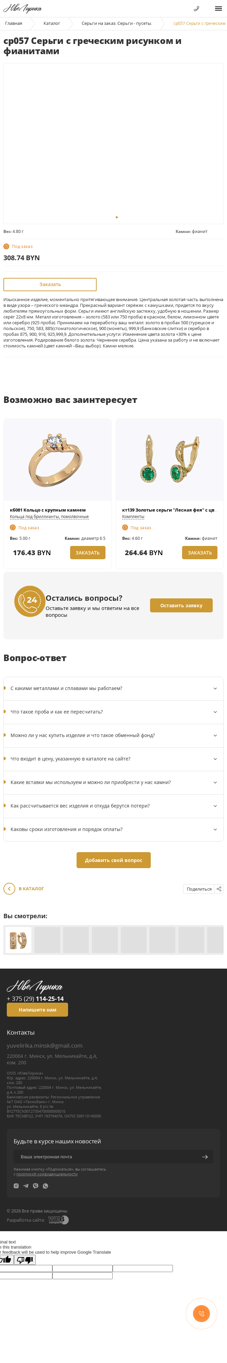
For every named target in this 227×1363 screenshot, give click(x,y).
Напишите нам (37, 1009)
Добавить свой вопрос (113, 860)
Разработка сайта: (26, 1220)
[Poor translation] (25, 1260)
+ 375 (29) (35, 998)
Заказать (50, 284)
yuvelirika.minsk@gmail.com (45, 1045)
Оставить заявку (181, 605)
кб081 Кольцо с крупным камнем (48, 510)
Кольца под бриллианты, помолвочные (49, 516)
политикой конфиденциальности (47, 1173)
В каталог (23, 889)
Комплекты (133, 516)
